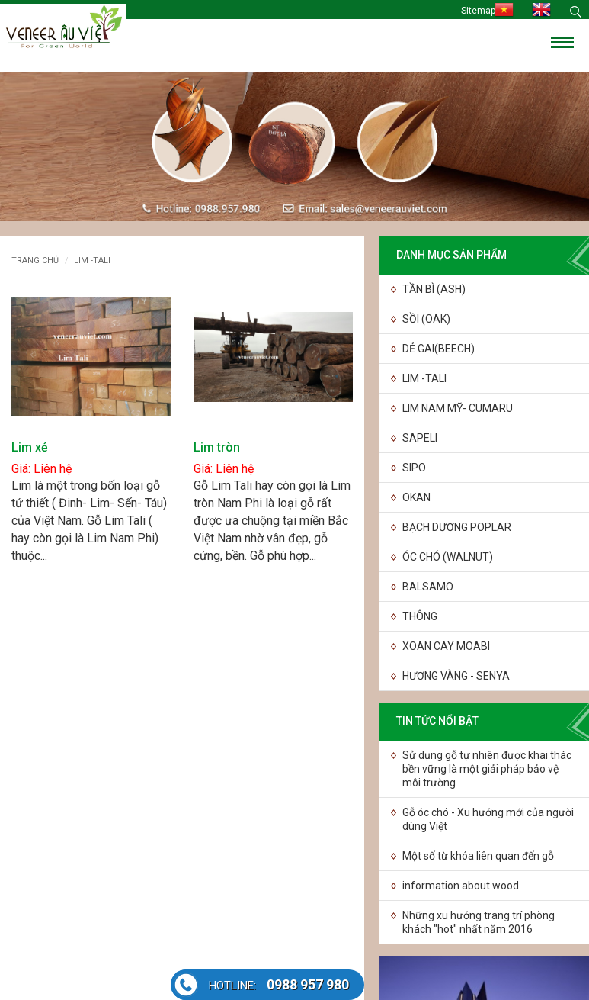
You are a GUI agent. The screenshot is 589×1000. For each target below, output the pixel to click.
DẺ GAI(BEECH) (438, 348)
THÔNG (419, 616)
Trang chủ (35, 260)
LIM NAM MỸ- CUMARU (457, 408)
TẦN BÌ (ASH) (434, 289)
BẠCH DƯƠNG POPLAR (456, 527)
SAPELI (419, 438)
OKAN (416, 497)
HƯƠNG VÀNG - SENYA (456, 676)
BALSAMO (427, 586)
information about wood (460, 885)
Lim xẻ (29, 447)
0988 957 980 (279, 984)
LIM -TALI (424, 378)
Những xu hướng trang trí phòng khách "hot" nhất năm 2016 (478, 922)
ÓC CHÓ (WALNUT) (447, 557)
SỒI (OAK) (426, 319)
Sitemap (478, 10)
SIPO (414, 467)
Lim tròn (217, 447)
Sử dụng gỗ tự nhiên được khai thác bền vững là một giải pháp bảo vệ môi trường (486, 769)
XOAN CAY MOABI (446, 646)
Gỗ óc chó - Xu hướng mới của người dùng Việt (488, 819)
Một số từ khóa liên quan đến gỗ (478, 856)
